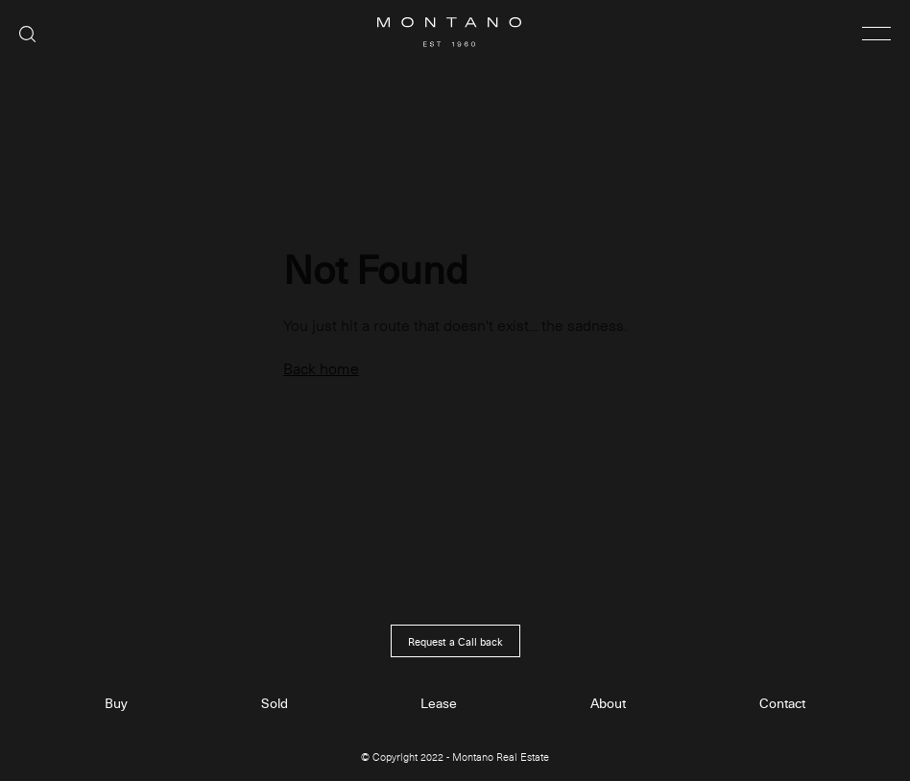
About (608, 704)
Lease (438, 704)
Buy (116, 704)
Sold (274, 704)
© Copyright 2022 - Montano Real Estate (455, 757)
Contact (782, 704)
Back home (321, 368)
